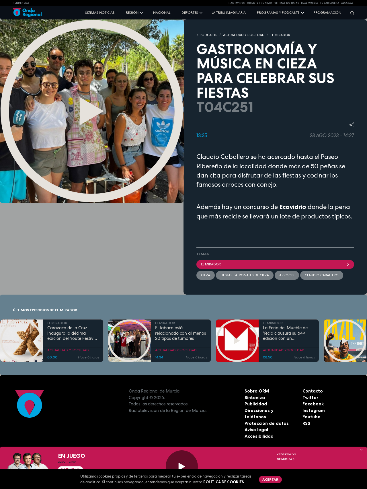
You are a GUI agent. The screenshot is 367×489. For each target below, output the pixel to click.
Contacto (312, 391)
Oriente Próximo (259, 2)
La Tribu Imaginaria (229, 12)
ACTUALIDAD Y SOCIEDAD (244, 35)
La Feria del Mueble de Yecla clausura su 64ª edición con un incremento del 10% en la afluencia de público (287, 333)
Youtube (311, 416)
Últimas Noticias (286, 2)
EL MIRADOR (280, 35)
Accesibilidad (259, 436)
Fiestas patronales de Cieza (244, 275)
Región (132, 12)
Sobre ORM (257, 391)
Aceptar (270, 479)
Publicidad (256, 404)
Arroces (286, 275)
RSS (306, 423)
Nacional (161, 12)
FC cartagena (329, 2)
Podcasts (208, 35)
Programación (327, 12)
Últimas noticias (100, 12)
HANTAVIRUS (237, 2)
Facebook (313, 404)
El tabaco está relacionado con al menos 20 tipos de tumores (180, 333)
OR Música (286, 459)
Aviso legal (256, 429)
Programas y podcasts (278, 12)
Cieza (205, 275)
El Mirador (275, 264)
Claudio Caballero (322, 275)
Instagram (313, 410)
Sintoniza (255, 397)
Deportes (189, 12)
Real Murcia (309, 2)
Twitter (310, 397)
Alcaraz (347, 2)
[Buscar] (350, 12)
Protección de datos (267, 423)
